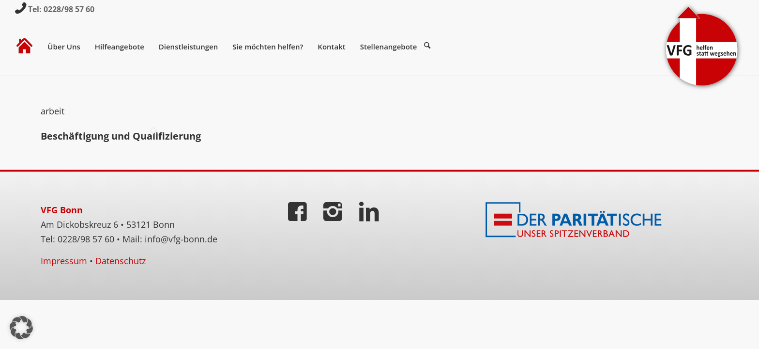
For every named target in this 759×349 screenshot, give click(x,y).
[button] (21, 327)
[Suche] (431, 46)
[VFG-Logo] (702, 46)
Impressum (64, 261)
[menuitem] (24, 46)
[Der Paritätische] (575, 220)
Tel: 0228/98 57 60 (61, 9)
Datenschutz (120, 261)
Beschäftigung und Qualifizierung (121, 136)
